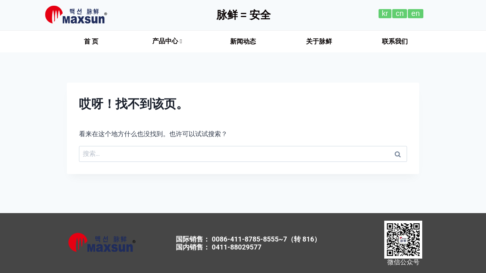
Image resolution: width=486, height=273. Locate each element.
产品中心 (167, 41)
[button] (91, 42)
